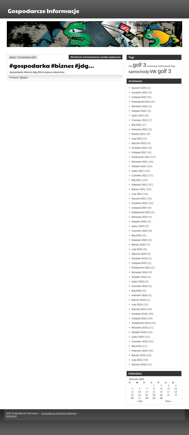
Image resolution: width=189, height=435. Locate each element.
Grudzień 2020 (139, 203)
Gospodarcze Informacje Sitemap (58, 413)
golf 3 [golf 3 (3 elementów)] (139, 65)
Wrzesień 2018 (139, 327)
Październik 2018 (141, 323)
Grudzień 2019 (139, 258)
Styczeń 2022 (139, 143)
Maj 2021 (136, 180)
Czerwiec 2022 (139, 120)
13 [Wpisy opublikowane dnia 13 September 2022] (139, 391)
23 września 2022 (27, 57)
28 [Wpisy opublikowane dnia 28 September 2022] (146, 398)
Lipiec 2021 (138, 170)
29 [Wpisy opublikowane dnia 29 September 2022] (154, 398)
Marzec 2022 (138, 134)
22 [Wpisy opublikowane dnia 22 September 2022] (154, 395)
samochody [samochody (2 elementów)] (138, 71)
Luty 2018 (137, 359)
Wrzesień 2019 (139, 272)
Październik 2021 (141, 157)
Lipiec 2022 (138, 115)
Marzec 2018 (138, 355)
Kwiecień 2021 (139, 184)
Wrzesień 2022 (139, 106)
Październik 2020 (141, 212)
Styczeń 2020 (139, 253)
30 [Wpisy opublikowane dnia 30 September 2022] (161, 398)
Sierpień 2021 (139, 166)
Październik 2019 (141, 267)
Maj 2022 (136, 124)
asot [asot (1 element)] (130, 66)
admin (12, 57)
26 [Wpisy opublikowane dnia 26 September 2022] (132, 398)
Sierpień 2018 (139, 332)
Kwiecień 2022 (139, 129)
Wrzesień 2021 (139, 161)
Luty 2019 (137, 304)
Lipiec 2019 (138, 281)
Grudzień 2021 (139, 147)
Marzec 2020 (138, 244)
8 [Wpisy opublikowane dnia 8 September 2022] (154, 388)
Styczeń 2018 (139, 364)
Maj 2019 (136, 290)
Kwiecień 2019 (139, 295)
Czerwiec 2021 (139, 175)
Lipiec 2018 (138, 336)
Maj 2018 (136, 346)
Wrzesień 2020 (139, 217)
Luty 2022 (137, 138)
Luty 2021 (137, 194)
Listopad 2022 (139, 97)
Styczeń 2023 (139, 87)
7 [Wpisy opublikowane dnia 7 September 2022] (146, 388)
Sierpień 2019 (139, 276)
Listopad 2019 (139, 263)
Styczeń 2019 (139, 309)
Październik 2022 (141, 101)
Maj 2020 (136, 235)
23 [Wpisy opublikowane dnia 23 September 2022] (161, 395)
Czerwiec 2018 (139, 341)
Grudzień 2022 (139, 92)
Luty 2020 (137, 249)
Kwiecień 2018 (139, 350)
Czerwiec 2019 (139, 286)
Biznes (23, 77)
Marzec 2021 (138, 189)
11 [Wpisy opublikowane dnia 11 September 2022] (175, 388)
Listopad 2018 (139, 318)
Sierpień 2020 (139, 221)
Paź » (169, 401)
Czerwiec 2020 (139, 230)
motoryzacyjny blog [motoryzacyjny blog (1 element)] (166, 66)
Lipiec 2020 (138, 226)
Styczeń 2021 (139, 198)
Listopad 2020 (139, 207)
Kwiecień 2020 (139, 240)
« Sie (139, 401)
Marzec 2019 (138, 300)
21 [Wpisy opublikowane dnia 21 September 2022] (146, 395)
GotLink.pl (11, 416)
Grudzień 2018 (139, 313)
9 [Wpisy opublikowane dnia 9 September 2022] (161, 388)
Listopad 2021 (139, 152)
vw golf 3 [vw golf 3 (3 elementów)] (160, 71)
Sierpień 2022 (139, 111)
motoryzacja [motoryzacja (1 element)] (152, 66)
